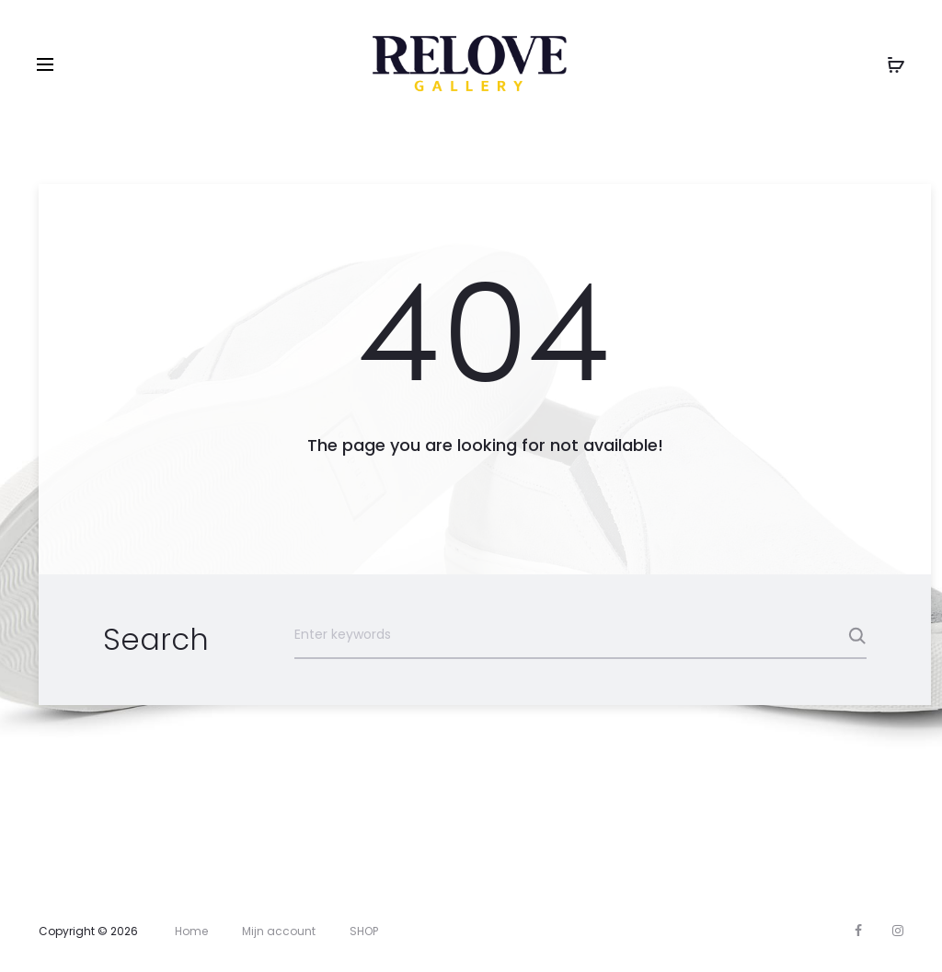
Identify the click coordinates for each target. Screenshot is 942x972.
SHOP (364, 931)
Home (191, 931)
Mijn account (279, 931)
